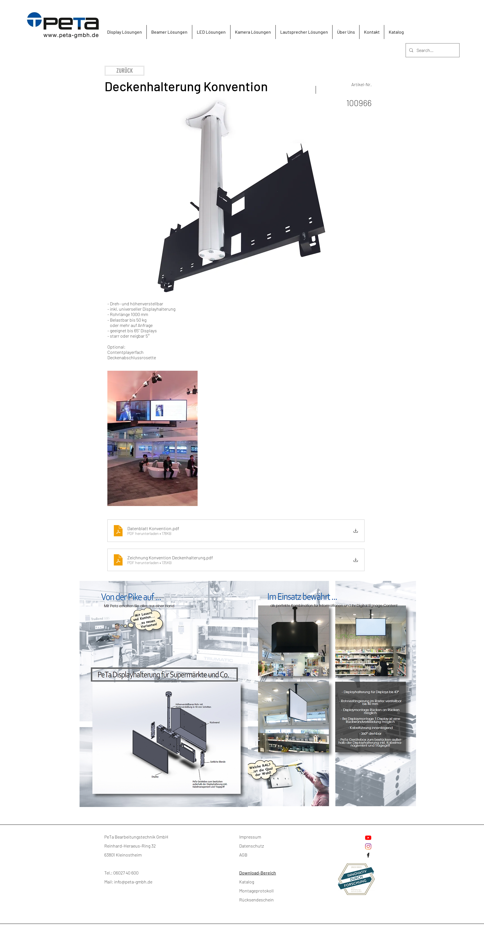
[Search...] (432, 50)
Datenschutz (251, 845)
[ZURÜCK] (124, 71)
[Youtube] (368, 838)
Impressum (250, 836)
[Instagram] (368, 846)
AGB (243, 854)
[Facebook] (368, 855)
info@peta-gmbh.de (133, 881)
